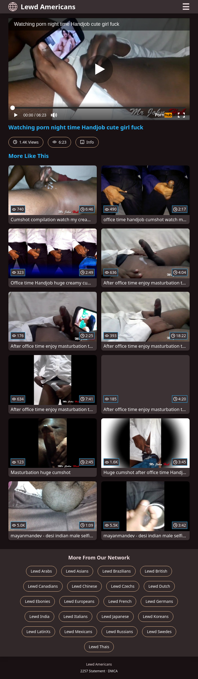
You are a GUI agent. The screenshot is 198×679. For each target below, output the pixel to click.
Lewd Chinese (84, 586)
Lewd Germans (159, 601)
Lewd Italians (75, 616)
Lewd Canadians (43, 586)
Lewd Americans (42, 6)
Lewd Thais (99, 646)
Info (87, 142)
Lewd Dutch (159, 586)
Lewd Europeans (79, 601)
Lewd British (156, 571)
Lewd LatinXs (39, 631)
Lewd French (119, 601)
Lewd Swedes (159, 631)
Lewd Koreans (156, 616)
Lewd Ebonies (37, 601)
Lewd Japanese (115, 616)
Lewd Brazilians (116, 571)
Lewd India (39, 616)
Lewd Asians (77, 571)
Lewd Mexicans (78, 631)
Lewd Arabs (41, 571)
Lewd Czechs (123, 586)
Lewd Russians (119, 631)
